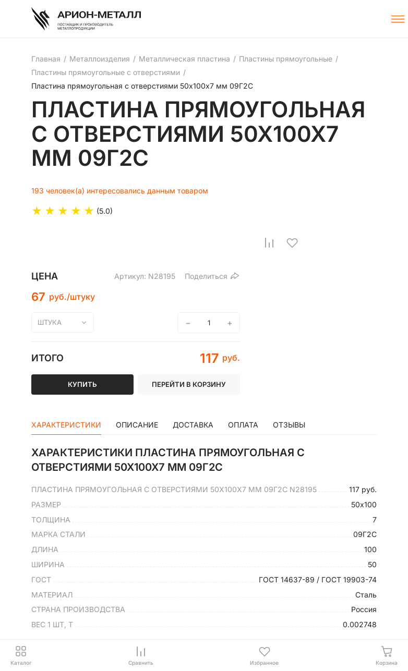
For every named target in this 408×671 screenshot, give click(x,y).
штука (50, 322)
